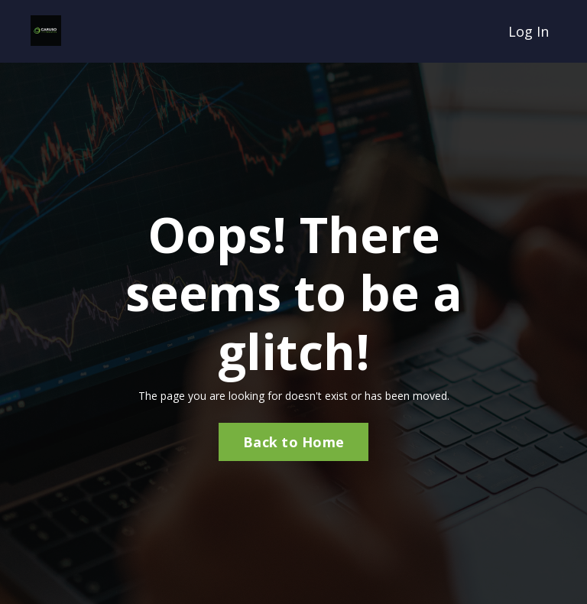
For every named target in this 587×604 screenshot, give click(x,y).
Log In (528, 31)
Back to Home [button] (293, 442)
